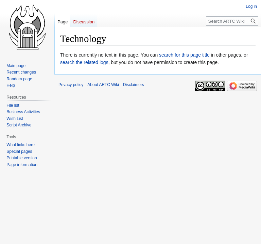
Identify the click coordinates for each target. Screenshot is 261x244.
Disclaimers (133, 84)
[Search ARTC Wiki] (232, 21)
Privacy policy (70, 84)
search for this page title (184, 55)
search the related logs (84, 62)
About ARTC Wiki (103, 84)
